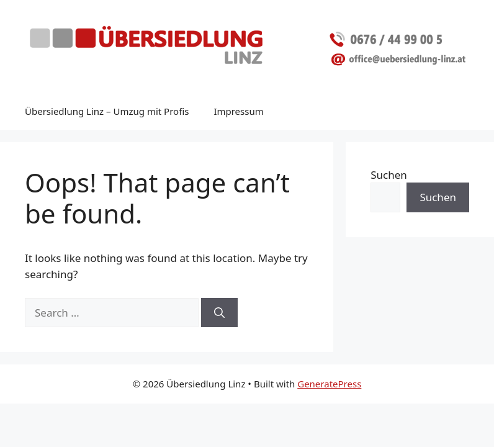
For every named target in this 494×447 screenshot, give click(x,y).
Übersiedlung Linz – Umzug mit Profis (107, 111)
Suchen (388, 175)
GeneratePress (329, 383)
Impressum (238, 111)
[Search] (219, 313)
